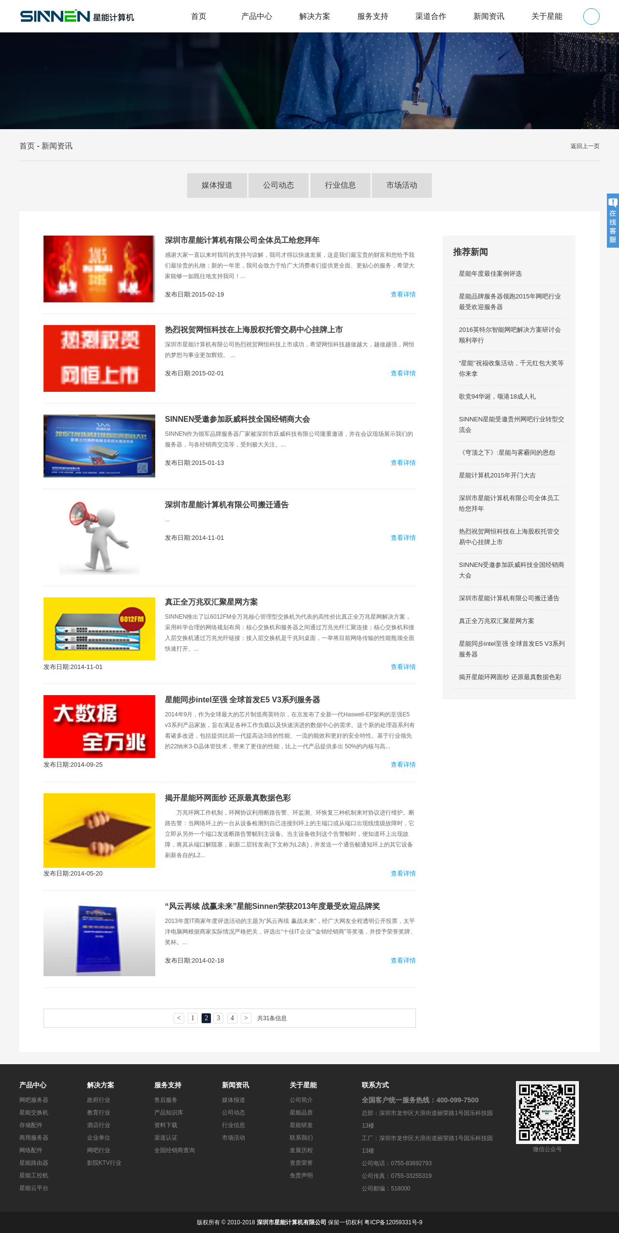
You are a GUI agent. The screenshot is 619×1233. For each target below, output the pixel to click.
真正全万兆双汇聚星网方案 (211, 602)
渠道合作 (430, 16)
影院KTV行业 (104, 1162)
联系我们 (301, 1137)
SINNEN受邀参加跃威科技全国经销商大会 (237, 419)
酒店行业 (98, 1125)
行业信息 (340, 185)
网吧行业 (98, 1150)
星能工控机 (33, 1175)
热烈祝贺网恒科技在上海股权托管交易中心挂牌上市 (254, 330)
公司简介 (301, 1100)
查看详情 (403, 294)
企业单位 (98, 1137)
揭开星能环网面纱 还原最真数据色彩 (228, 798)
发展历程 (301, 1150)
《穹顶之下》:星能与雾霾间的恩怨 (507, 452)
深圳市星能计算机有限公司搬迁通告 (227, 505)
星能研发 (301, 1125)
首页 (198, 16)
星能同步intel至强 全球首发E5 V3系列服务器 (242, 700)
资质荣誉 (301, 1162)
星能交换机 (33, 1112)
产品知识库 (168, 1112)
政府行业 (98, 1100)
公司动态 (278, 185)
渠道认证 (165, 1137)
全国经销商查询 (174, 1150)
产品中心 (256, 16)
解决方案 (314, 16)
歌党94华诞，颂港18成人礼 (497, 396)
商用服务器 (33, 1137)
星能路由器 (33, 1162)
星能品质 (301, 1112)
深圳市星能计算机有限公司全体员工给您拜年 (242, 240)
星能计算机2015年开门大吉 (497, 475)
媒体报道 (217, 185)
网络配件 (31, 1150)
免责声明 (301, 1175)
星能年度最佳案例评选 (490, 273)
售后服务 (165, 1100)
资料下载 (165, 1125)
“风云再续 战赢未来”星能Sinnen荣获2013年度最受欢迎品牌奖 (272, 906)
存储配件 (31, 1125)
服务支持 (372, 16)
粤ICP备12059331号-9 (393, 1222)
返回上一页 (585, 146)
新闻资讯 (488, 16)
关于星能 (546, 16)
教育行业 (98, 1112)
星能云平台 (33, 1188)
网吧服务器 (33, 1100)
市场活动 (401, 185)
